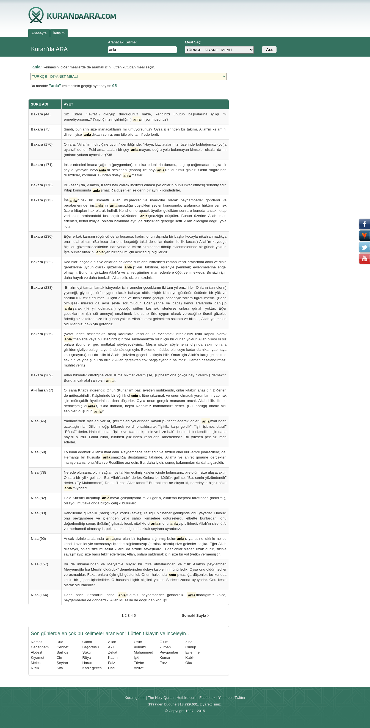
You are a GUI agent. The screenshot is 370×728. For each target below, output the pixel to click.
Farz (163, 663)
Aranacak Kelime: (122, 42)
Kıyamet (37, 657)
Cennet (62, 647)
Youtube (224, 698)
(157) (39, 564)
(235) (42, 334)
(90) (38, 539)
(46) (38, 421)
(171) (42, 165)
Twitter (239, 698)
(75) (41, 129)
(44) (41, 114)
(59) (38, 452)
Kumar (165, 657)
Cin (59, 657)
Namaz (36, 642)
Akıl (111, 647)
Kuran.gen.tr (135, 698)
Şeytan (62, 663)
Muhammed (143, 652)
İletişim (59, 33)
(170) (42, 144)
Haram (87, 663)
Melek (36, 663)
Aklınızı (140, 647)
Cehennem (40, 647)
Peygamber (169, 652)
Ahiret (138, 668)
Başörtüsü (90, 647)
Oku (188, 663)
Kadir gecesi (92, 668)
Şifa (60, 668)
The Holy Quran (160, 698)
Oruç (138, 642)
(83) (38, 513)
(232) (42, 262)
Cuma (87, 642)
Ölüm (164, 642)
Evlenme (192, 652)
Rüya (86, 657)
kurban (165, 647)
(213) (42, 200)
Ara (269, 49)
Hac (111, 668)
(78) (38, 472)
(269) (42, 375)
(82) (38, 498)
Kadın (113, 657)
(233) (42, 287)
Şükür (87, 652)
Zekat (112, 652)
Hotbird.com (186, 698)
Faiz (111, 663)
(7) (42, 390)
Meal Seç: (193, 42)
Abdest (36, 652)
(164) (39, 595)
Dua (60, 642)
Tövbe (139, 663)
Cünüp (190, 647)
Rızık (35, 668)
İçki (136, 657)
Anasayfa (39, 33)
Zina (188, 642)
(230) (42, 236)
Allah (112, 642)
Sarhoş (62, 652)
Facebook (207, 698)
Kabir (189, 657)
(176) (42, 185)
